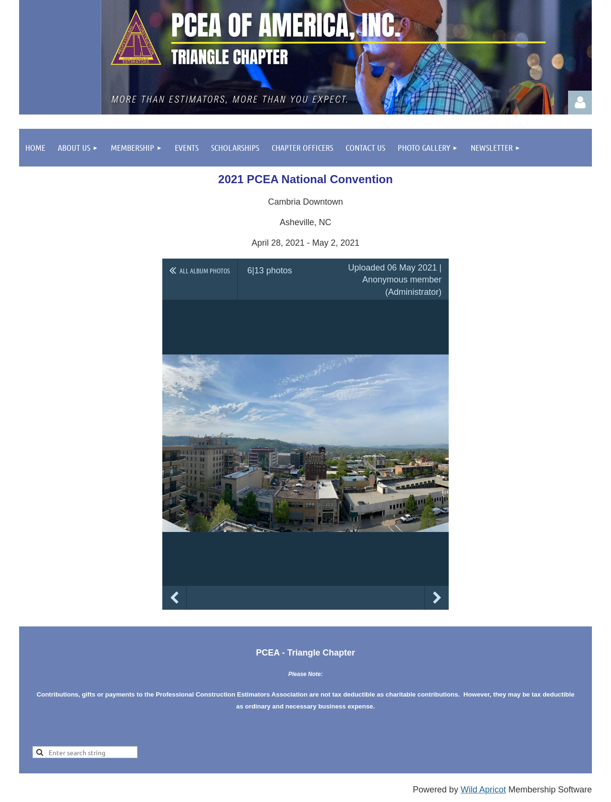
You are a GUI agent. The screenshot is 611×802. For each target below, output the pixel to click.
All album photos (204, 270)
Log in (580, 103)
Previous (174, 598)
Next (437, 598)
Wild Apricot (483, 789)
